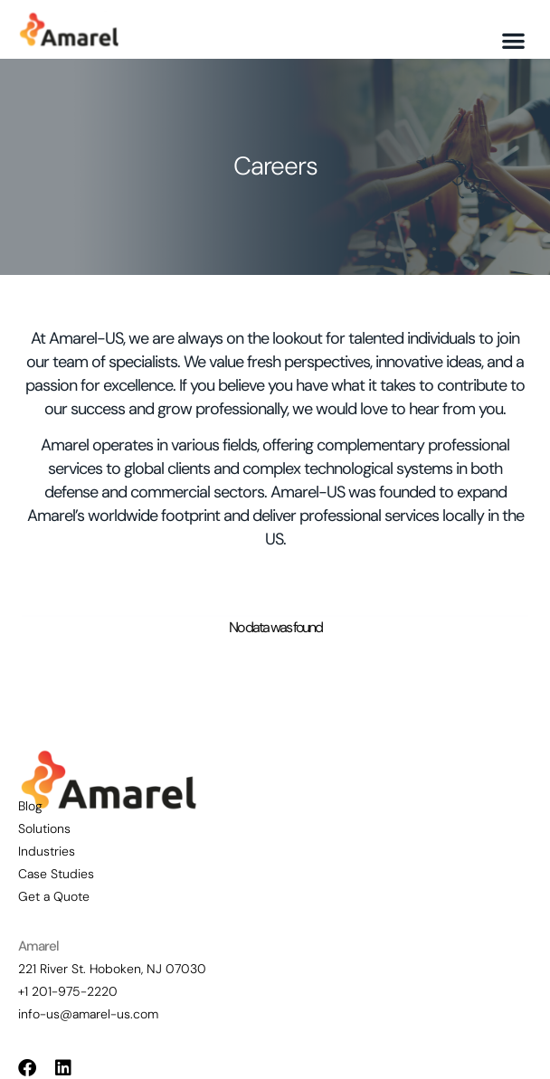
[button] (514, 41)
